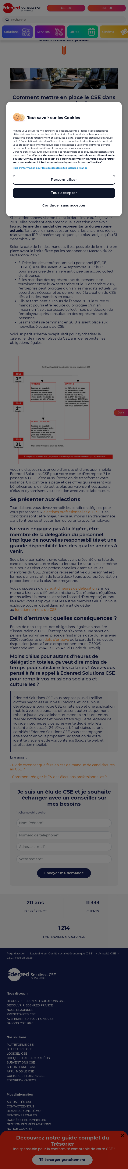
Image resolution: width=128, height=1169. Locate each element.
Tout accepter (64, 193)
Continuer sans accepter (63, 205)
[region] (64, 159)
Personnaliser (64, 180)
